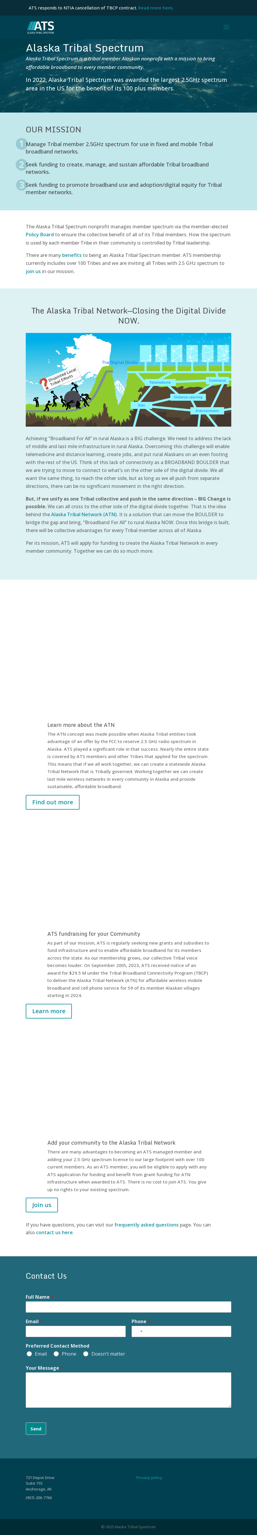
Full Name (40, 1297)
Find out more (52, 802)
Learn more (48, 1011)
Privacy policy (149, 1477)
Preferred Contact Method (57, 1346)
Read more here (155, 8)
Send (35, 1429)
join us (33, 271)
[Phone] (182, 1331)
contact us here (54, 1232)
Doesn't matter (108, 1354)
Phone (141, 1321)
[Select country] (138, 1331)
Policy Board (40, 234)
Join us (41, 1205)
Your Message (44, 1368)
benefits (72, 255)
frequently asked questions (146, 1225)
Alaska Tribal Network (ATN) (84, 514)
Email (34, 1321)
